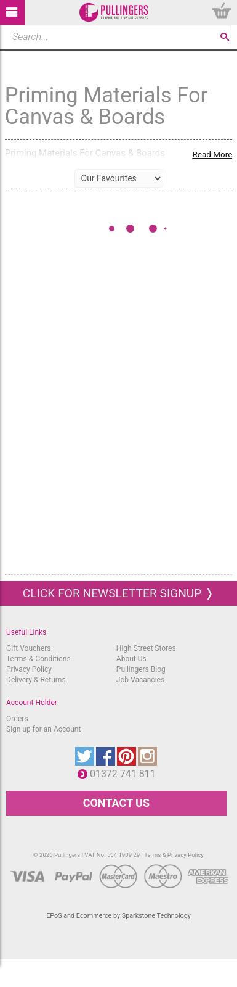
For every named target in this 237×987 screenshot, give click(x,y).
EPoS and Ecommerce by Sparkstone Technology (118, 916)
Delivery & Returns (36, 679)
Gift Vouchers (28, 648)
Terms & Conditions (38, 659)
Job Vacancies (140, 679)
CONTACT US (116, 802)
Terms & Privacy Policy (174, 854)
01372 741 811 (126, 774)
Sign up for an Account (43, 729)
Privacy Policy (29, 669)
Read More (212, 154)
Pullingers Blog (141, 669)
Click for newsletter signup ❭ (118, 593)
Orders (17, 718)
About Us (131, 659)
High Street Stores (146, 648)
